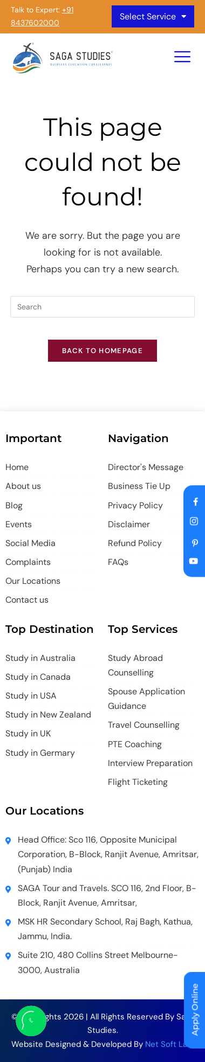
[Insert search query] (102, 307)
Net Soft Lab (168, 1044)
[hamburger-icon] (182, 58)
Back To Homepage (102, 350)
